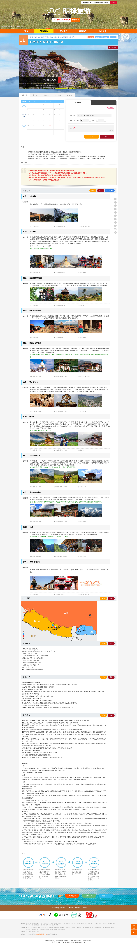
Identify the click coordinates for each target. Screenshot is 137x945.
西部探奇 (62, 927)
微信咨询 (89, 896)
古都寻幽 (56, 927)
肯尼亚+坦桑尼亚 (36, 923)
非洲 (50, 925)
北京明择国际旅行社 (41, 934)
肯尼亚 (100, 923)
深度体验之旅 (80, 927)
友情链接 (77, 907)
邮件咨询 (105, 896)
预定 (100, 190)
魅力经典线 (73, 927)
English (113, 2)
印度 (57, 925)
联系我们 (85, 907)
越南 (114, 923)
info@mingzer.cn (87, 940)
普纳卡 (56, 37)
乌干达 (55, 923)
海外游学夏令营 (38, 925)
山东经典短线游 (53, 929)
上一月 (24, 106)
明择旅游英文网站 (31, 934)
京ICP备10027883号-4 (78, 942)
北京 (30, 927)
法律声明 (62, 907)
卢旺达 (51, 923)
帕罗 (62, 37)
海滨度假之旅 (61, 929)
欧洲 (32, 925)
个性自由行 (33, 929)
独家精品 (45, 30)
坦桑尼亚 (28, 923)
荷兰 (86, 923)
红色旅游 (67, 927)
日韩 (107, 923)
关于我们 (55, 907)
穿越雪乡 (51, 927)
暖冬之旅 (40, 927)
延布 (59, 37)
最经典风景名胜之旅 (98, 927)
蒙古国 (82, 923)
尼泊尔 (96, 923)
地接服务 (83, 31)
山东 (27, 927)
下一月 (24, 126)
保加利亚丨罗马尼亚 (70, 923)
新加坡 (28, 925)
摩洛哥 (78, 923)
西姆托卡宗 (67, 37)
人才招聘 (70, 907)
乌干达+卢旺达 (45, 923)
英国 (63, 923)
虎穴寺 (74, 37)
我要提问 (113, 47)
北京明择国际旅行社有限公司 (61, 940)
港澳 (47, 925)
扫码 (134, 925)
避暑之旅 (45, 927)
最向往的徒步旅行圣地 (43, 929)
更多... (38, 931)
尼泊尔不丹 (44, 37)
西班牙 (60, 923)
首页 (26, 31)
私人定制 (102, 31)
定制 (134, 928)
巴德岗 (51, 37)
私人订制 (28, 931)
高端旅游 (34, 931)
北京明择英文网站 (52, 934)
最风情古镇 (107, 927)
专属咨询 (72, 896)
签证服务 (63, 31)
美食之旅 (35, 927)
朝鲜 (104, 923)
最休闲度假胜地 (89, 927)
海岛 (44, 925)
